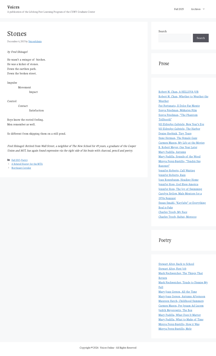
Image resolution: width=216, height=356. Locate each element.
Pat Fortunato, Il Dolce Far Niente (179, 105)
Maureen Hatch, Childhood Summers (181, 301)
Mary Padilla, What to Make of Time (181, 319)
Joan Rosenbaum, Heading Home (179, 179)
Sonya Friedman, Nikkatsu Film (178, 110)
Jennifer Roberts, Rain (172, 175)
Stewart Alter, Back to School (176, 264)
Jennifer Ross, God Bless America (178, 184)
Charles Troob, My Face (173, 212)
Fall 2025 (179, 9)
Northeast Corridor (21, 167)
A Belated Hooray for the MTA (27, 163)
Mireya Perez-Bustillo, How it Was (179, 324)
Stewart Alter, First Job (172, 268)
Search (163, 31)
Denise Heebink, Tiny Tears (175, 133)
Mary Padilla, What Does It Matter (180, 315)
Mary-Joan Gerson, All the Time (178, 291)
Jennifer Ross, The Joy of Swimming (180, 189)
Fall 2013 (15, 160)
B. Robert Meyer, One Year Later (178, 147)
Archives (200, 9)
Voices (13, 7)
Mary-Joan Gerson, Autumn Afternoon (182, 296)
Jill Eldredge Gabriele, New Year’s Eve (181, 124)
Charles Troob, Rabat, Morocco (178, 216)
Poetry (24, 160)
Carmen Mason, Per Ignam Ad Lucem (181, 305)
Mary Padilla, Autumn (172, 152)
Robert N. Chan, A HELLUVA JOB (179, 91)
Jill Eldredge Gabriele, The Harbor (179, 128)
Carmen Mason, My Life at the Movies (182, 142)
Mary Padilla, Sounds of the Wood (180, 156)
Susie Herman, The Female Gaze (178, 138)
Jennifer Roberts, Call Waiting (177, 170)
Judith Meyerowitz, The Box (175, 310)
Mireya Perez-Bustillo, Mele (175, 328)
